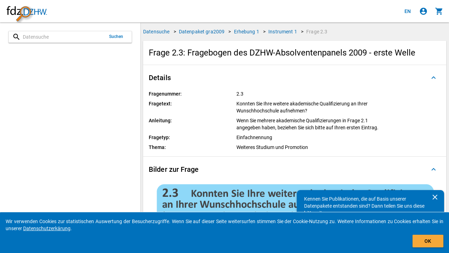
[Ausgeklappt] (434, 78)
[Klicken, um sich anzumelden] (423, 11)
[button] (295, 78)
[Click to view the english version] (408, 11)
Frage (316, 31)
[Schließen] (435, 197)
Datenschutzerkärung (47, 228)
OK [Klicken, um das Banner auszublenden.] (427, 241)
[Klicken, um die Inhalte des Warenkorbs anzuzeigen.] (439, 11)
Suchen (116, 36)
